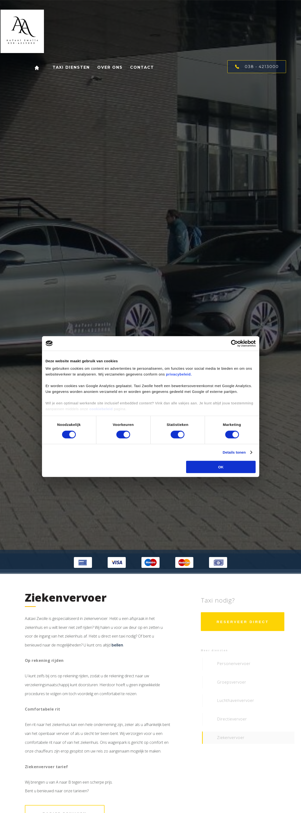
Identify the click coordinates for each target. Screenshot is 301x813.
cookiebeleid (101, 409)
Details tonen (234, 452)
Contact (136, 67)
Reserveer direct (243, 622)
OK (221, 467)
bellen (117, 645)
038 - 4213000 (257, 66)
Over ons (106, 67)
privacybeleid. (179, 374)
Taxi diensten (70, 67)
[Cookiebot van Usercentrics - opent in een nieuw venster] (234, 343)
